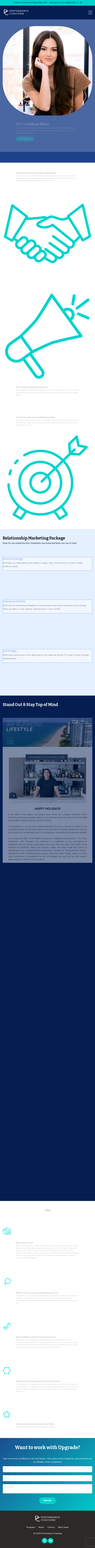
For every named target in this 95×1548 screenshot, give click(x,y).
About (41, 1527)
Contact (51, 1527)
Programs (31, 1527)
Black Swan (63, 1527)
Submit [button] (47, 1500)
